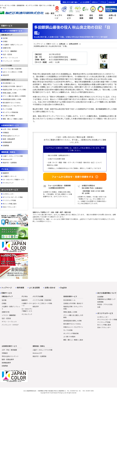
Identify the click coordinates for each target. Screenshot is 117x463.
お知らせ (95, 2)
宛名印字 (6, 75)
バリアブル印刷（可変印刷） (13, 69)
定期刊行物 (6, 48)
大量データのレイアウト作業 (13, 156)
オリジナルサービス (105, 313)
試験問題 (6, 145)
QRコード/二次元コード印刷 (12, 72)
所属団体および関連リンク (106, 299)
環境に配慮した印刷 (10, 93)
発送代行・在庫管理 (10, 162)
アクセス (103, 2)
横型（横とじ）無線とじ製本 (13, 119)
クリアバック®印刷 (9, 200)
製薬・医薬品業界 (9, 139)
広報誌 (5, 41)
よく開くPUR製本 (9, 115)
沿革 (98, 307)
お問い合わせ (50, 287)
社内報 (5, 38)
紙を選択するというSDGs (11, 102)
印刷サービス (70, 16)
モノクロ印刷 (7, 109)
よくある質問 (84, 2)
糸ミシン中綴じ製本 (10, 204)
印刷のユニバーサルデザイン (13, 106)
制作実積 (20, 287)
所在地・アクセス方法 (104, 304)
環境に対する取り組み (70, 2)
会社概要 (91, 16)
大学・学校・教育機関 (10, 129)
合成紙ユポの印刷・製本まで (13, 86)
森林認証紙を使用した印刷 (12, 99)
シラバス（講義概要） (10, 51)
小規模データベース (9, 176)
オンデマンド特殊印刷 (10, 112)
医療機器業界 (7, 142)
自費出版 (62, 44)
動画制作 (6, 173)
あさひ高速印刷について (107, 293)
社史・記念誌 (7, 54)
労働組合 (6, 132)
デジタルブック (8, 183)
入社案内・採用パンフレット (13, 45)
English (63, 287)
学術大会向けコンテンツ (11, 136)
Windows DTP (7, 159)
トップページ (58, 16)
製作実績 (81, 16)
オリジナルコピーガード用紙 (13, 197)
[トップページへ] (27, 13)
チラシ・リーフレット (10, 58)
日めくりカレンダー (10, 207)
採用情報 (101, 16)
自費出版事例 (73, 44)
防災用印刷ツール (9, 83)
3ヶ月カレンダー (8, 194)
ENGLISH (112, 2)
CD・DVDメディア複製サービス (13, 179)
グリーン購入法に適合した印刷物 (14, 96)
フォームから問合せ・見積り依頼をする (72, 176)
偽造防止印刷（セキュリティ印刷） (15, 89)
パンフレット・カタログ (11, 61)
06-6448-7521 (88, 188)
